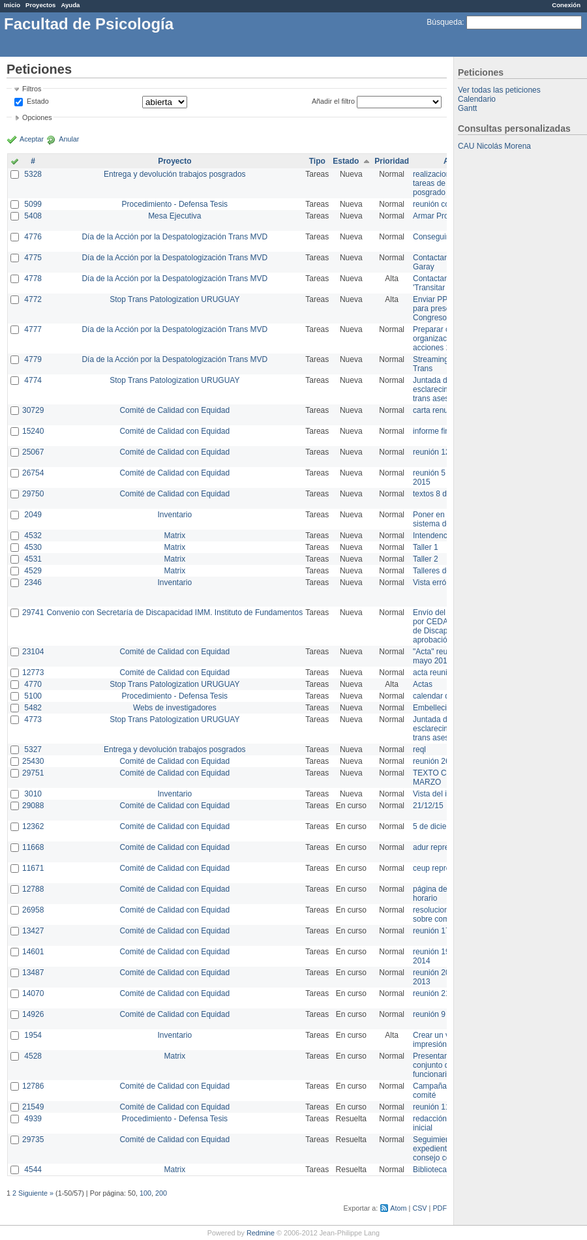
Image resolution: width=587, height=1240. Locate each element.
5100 (33, 696)
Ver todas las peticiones (499, 90)
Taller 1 (425, 547)
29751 (33, 773)
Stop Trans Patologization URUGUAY (174, 299)
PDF (439, 1208)
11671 (33, 868)
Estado (38, 101)
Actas (422, 684)
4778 (33, 278)
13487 (33, 972)
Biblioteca (430, 1169)
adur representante (446, 847)
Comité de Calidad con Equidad (174, 410)
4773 (33, 719)
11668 (33, 847)
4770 (33, 684)
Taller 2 (425, 559)
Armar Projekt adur (446, 215)
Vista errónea (436, 582)
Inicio (12, 4)
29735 (33, 1139)
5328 (33, 174)
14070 (33, 993)
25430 (33, 761)
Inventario (174, 514)
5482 (33, 707)
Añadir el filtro (333, 101)
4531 (33, 559)
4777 (33, 329)
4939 (33, 1118)
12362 (33, 826)
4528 (33, 1056)
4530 (33, 547)
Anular (69, 139)
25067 (33, 452)
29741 (33, 612)
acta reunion (434, 672)
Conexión (566, 4)
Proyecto (174, 161)
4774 (33, 380)
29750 (33, 493)
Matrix (174, 535)
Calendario (477, 99)
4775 (33, 257)
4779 (33, 359)
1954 (33, 1035)
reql (419, 749)
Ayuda (70, 4)
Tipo (317, 161)
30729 (33, 410)
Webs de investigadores (175, 707)
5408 (33, 215)
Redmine (261, 1233)
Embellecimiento (441, 707)
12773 (33, 672)
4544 (33, 1169)
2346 (33, 582)
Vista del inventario (446, 793)
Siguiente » (35, 1193)
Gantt (467, 108)
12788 (33, 889)
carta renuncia (437, 410)
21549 (33, 1106)
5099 (33, 204)
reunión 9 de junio (444, 1014)
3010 (33, 793)
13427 (33, 930)
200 (161, 1193)
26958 (33, 910)
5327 (33, 749)
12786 (33, 1086)
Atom (398, 1208)
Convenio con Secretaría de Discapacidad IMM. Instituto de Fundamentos (174, 612)
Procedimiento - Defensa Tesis (175, 204)
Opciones (37, 117)
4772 (33, 299)
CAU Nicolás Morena (494, 146)
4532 (33, 535)
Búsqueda (444, 22)
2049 (33, 514)
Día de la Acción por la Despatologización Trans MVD (174, 236)
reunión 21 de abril (445, 993)
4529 (33, 570)
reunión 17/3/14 (440, 930)
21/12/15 (428, 805)
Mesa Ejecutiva (174, 215)
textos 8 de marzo (444, 493)
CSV (419, 1208)
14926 (33, 1014)
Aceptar (32, 139)
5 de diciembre (438, 826)
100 (145, 1193)
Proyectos (40, 4)
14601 (33, 951)
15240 (33, 431)
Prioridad (391, 161)
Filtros (31, 89)
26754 (33, 472)
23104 (33, 651)
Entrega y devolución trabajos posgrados (174, 174)
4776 (33, 236)
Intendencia (433, 535)
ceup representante (446, 868)
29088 (33, 805)
